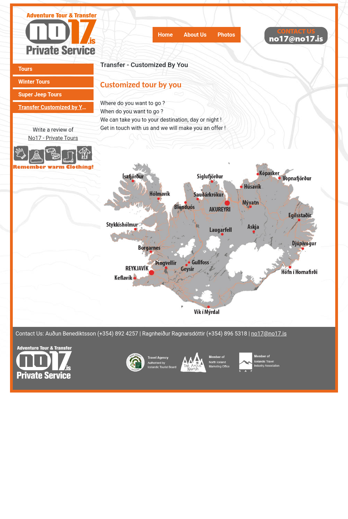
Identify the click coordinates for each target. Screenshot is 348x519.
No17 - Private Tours (53, 138)
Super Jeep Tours (40, 94)
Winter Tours (34, 82)
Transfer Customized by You (53, 107)
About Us (195, 35)
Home (165, 35)
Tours (25, 69)
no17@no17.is (269, 333)
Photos (226, 35)
